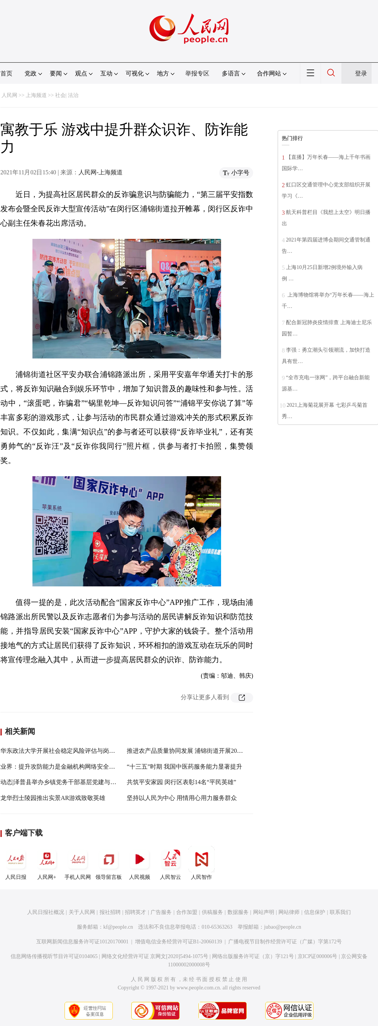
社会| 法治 (66, 95)
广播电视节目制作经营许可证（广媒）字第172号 (285, 941)
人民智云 (170, 863)
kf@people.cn (118, 927)
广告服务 (161, 912)
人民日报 (16, 863)
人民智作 (201, 863)
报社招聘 (110, 912)
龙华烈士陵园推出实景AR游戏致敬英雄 (52, 798)
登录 (361, 73)
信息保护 (314, 912)
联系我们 (340, 912)
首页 (6, 73)
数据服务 (238, 912)
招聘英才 (135, 912)
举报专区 (197, 73)
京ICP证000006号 (318, 956)
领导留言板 (108, 863)
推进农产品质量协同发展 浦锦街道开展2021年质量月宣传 (203, 751)
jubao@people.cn (282, 927)
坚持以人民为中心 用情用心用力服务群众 (182, 798)
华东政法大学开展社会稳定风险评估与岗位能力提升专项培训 (81, 751)
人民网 (9, 95)
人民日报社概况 (45, 912)
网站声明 (263, 912)
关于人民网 (82, 912)
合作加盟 (186, 912)
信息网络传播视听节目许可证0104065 (54, 956)
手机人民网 (78, 863)
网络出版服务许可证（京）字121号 (253, 956)
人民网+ (47, 863)
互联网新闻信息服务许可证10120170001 (82, 941)
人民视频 (139, 863)
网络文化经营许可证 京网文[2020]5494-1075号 (155, 956)
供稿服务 (212, 912)
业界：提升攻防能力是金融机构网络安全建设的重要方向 (75, 766)
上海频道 (36, 95)
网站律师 (289, 912)
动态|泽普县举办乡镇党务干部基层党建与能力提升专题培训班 (82, 782)
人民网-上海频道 (100, 172)
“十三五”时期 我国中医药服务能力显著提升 (184, 766)
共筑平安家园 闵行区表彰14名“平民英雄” (181, 782)
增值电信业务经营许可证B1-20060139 (178, 941)
